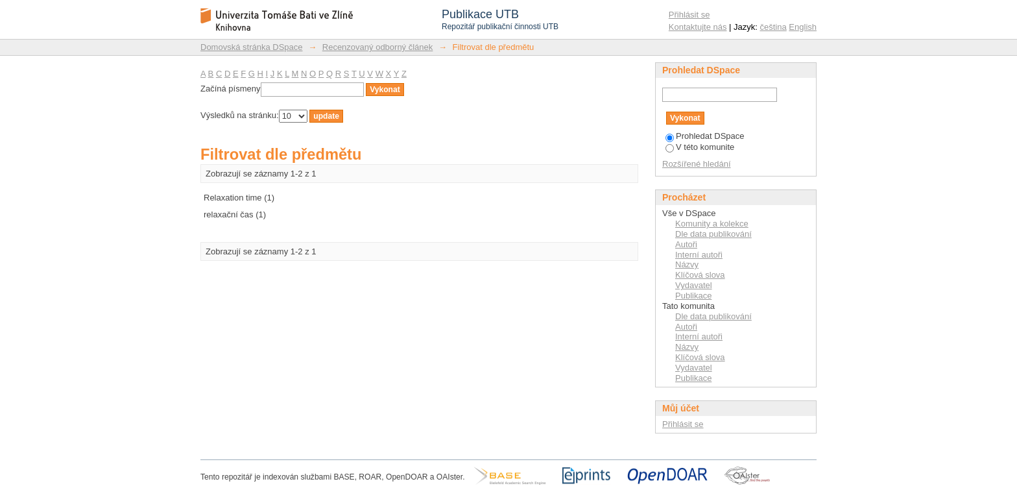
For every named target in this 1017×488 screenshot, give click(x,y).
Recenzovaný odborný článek (377, 47)
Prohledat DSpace (705, 136)
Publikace (693, 295)
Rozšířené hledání (696, 164)
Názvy (687, 264)
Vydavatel (693, 285)
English (803, 27)
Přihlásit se (689, 14)
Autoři (686, 244)
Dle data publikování (713, 234)
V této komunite (699, 147)
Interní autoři (699, 255)
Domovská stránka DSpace (251, 47)
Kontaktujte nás (698, 27)
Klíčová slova (700, 275)
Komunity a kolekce (711, 223)
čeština (773, 27)
